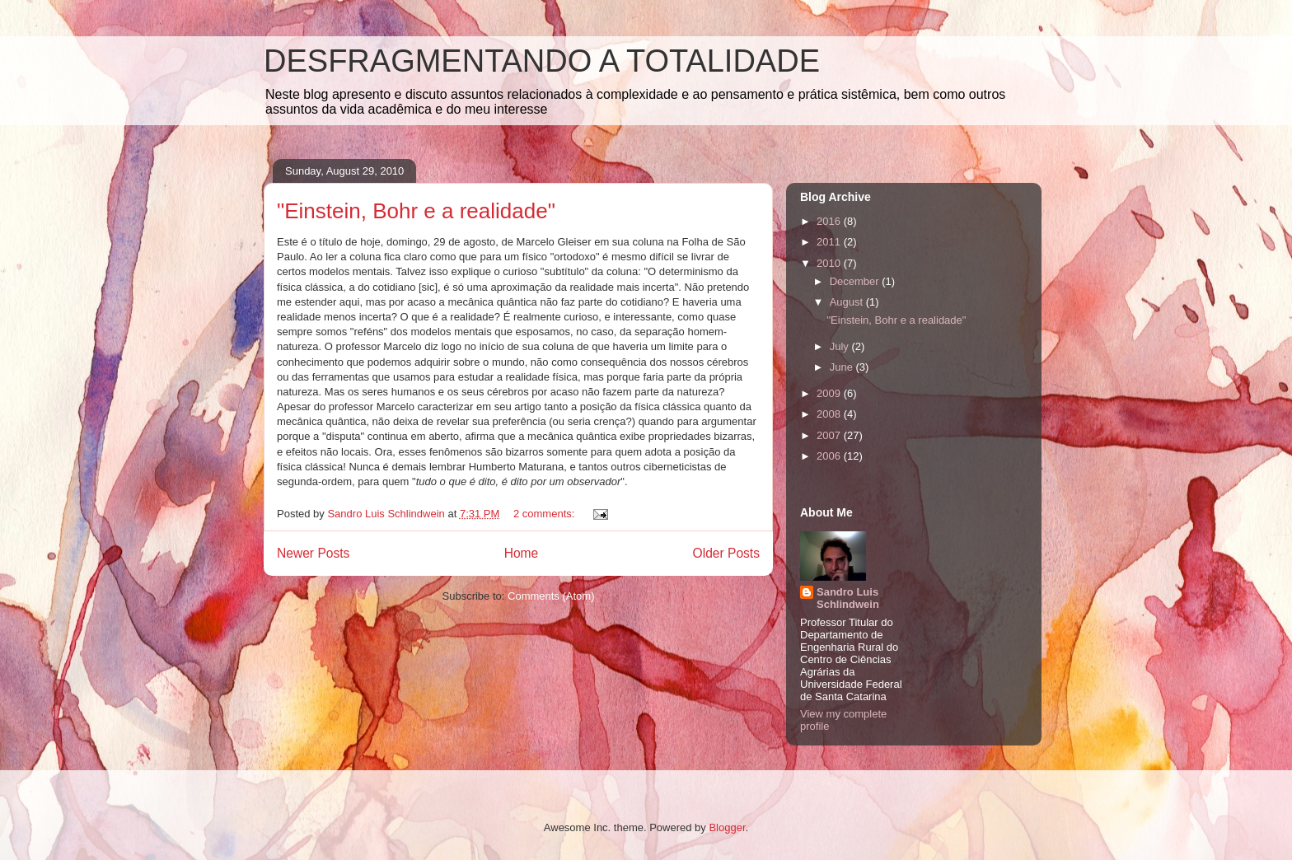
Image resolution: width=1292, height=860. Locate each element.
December (856, 281)
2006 (830, 456)
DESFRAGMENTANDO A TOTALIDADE (542, 61)
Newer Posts (313, 553)
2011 (830, 242)
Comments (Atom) (551, 596)
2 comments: (545, 513)
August (848, 302)
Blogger (727, 827)
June (843, 367)
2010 (830, 263)
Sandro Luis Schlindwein (848, 598)
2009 (830, 393)
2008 (830, 414)
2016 (830, 221)
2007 (830, 435)
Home (521, 553)
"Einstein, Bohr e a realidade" (416, 211)
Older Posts (726, 553)
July (841, 346)
